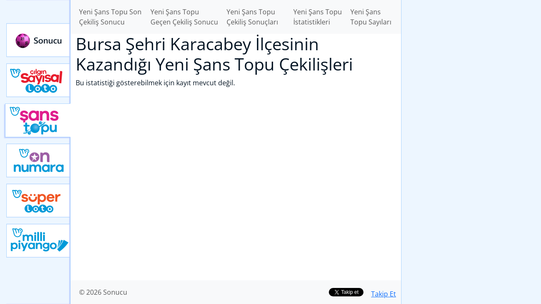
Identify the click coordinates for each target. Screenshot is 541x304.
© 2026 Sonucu (103, 292)
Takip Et (383, 294)
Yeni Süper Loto (38, 200)
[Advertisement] (471, 133)
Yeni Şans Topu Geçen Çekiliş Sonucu (184, 17)
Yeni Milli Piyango (38, 241)
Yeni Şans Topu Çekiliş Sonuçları (252, 17)
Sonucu (38, 40)
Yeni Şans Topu (38, 120)
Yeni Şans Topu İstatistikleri (317, 17)
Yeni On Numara (38, 160)
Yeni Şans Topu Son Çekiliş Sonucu (110, 17)
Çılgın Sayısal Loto (38, 80)
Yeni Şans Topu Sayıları (370, 17)
